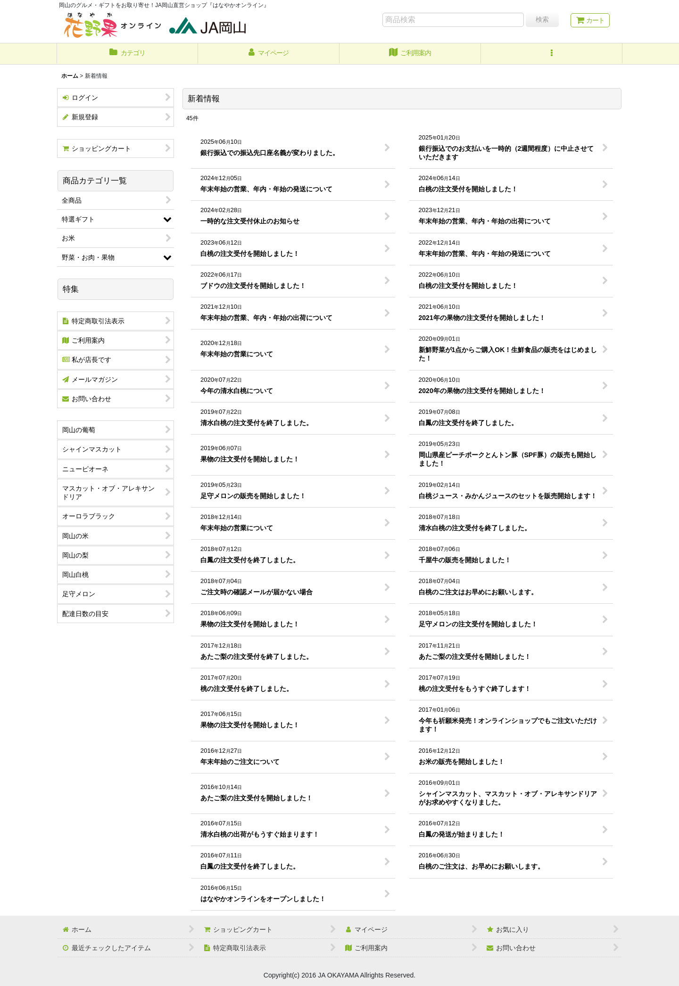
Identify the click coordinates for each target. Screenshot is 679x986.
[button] (551, 53)
